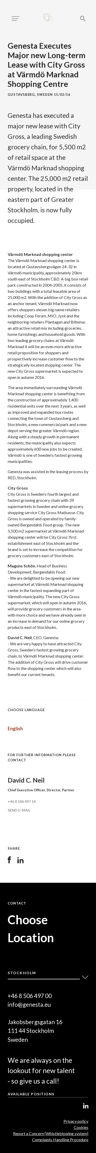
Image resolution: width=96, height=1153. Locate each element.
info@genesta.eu (29, 1004)
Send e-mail (19, 810)
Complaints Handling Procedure (60, 1139)
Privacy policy (75, 1121)
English (15, 728)
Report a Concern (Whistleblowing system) (50, 1133)
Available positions (31, 1094)
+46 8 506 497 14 (22, 801)
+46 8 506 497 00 (30, 995)
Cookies (81, 1127)
